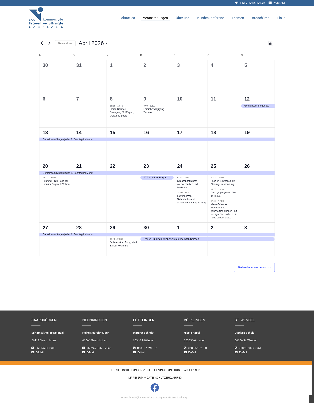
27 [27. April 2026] (45, 227)
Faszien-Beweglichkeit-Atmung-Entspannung (223, 183)
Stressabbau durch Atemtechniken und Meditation (187, 184)
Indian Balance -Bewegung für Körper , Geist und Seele (122, 112)
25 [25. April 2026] (213, 166)
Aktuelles (128, 18)
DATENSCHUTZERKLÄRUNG (164, 377)
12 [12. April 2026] (247, 99)
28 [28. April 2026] (79, 227)
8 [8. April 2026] (111, 99)
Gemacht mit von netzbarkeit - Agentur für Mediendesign (154, 397)
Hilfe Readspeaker (252, 2)
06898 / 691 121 (147, 348)
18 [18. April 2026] (213, 132)
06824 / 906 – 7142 (99, 348)
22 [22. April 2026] (112, 166)
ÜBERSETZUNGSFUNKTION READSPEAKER (173, 370)
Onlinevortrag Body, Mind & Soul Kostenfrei (123, 244)
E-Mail (39, 352)
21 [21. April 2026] (79, 166)
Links (281, 18)
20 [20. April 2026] (45, 166)
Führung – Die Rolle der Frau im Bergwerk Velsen (56, 183)
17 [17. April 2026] (179, 132)
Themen (238, 18)
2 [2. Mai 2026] (212, 227)
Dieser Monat (65, 43)
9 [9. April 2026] (145, 99)
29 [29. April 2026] (112, 227)
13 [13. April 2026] (45, 132)
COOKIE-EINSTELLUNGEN (126, 370)
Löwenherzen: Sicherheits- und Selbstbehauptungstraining (191, 199)
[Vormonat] (41, 43)
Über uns (182, 18)
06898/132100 (197, 348)
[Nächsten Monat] (49, 43)
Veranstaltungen (155, 18)
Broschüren (260, 18)
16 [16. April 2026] (146, 132)
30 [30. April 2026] (146, 227)
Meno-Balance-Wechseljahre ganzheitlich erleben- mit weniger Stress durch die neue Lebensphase (224, 211)
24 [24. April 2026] (179, 166)
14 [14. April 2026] (79, 132)
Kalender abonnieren (252, 267)
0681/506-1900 (45, 348)
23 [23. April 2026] (146, 166)
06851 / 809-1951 (250, 348)
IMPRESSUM (135, 377)
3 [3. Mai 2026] (245, 227)
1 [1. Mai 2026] (178, 227)
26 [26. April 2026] (247, 166)
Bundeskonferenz (210, 18)
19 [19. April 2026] (247, 132)
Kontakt (279, 2)
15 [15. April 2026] (112, 132)
